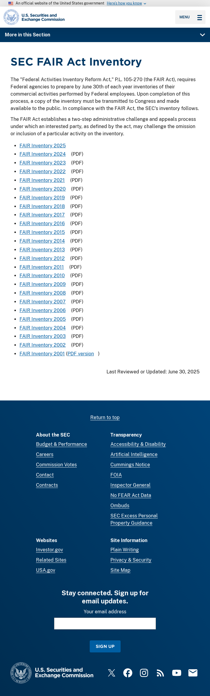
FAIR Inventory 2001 (42, 354)
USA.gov (45, 570)
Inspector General (130, 485)
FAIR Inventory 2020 (43, 189)
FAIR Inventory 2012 (42, 258)
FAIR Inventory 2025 (43, 146)
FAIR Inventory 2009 (43, 284)
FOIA (116, 475)
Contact (45, 475)
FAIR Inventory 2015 (42, 232)
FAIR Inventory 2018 (42, 206)
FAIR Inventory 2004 (43, 328)
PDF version (81, 354)
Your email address (105, 612)
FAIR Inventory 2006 (43, 310)
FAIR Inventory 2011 (42, 267)
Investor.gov (49, 550)
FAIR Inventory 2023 (43, 163)
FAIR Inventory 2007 (43, 302)
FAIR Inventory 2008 (43, 293)
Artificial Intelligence (134, 454)
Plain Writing (124, 550)
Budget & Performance (61, 444)
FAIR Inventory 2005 (43, 319)
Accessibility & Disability (138, 444)
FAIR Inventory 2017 (42, 215)
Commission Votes (56, 465)
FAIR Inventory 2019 (42, 198)
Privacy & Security (131, 560)
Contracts (47, 485)
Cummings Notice (130, 465)
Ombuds (119, 505)
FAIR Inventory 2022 (43, 171)
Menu (190, 17)
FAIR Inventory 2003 (43, 336)
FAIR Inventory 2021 (42, 180)
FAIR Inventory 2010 (42, 276)
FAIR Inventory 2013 (42, 250)
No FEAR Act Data (130, 495)
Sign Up (105, 646)
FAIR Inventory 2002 (43, 345)
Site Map (120, 570)
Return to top (105, 417)
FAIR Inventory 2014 (42, 241)
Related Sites (51, 560)
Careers (44, 454)
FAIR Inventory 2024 (43, 154)
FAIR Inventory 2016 (42, 223)
